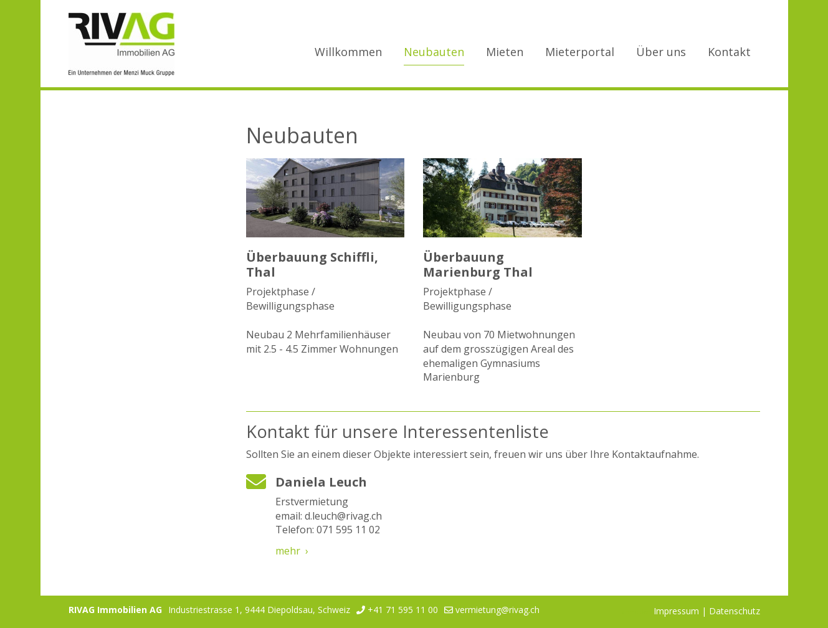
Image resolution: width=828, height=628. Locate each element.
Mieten (504, 51)
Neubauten (434, 51)
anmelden (636, 611)
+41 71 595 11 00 (403, 610)
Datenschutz (734, 611)
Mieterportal (579, 51)
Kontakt (729, 51)
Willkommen (348, 51)
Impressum (676, 611)
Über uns (661, 51)
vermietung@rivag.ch (497, 610)
